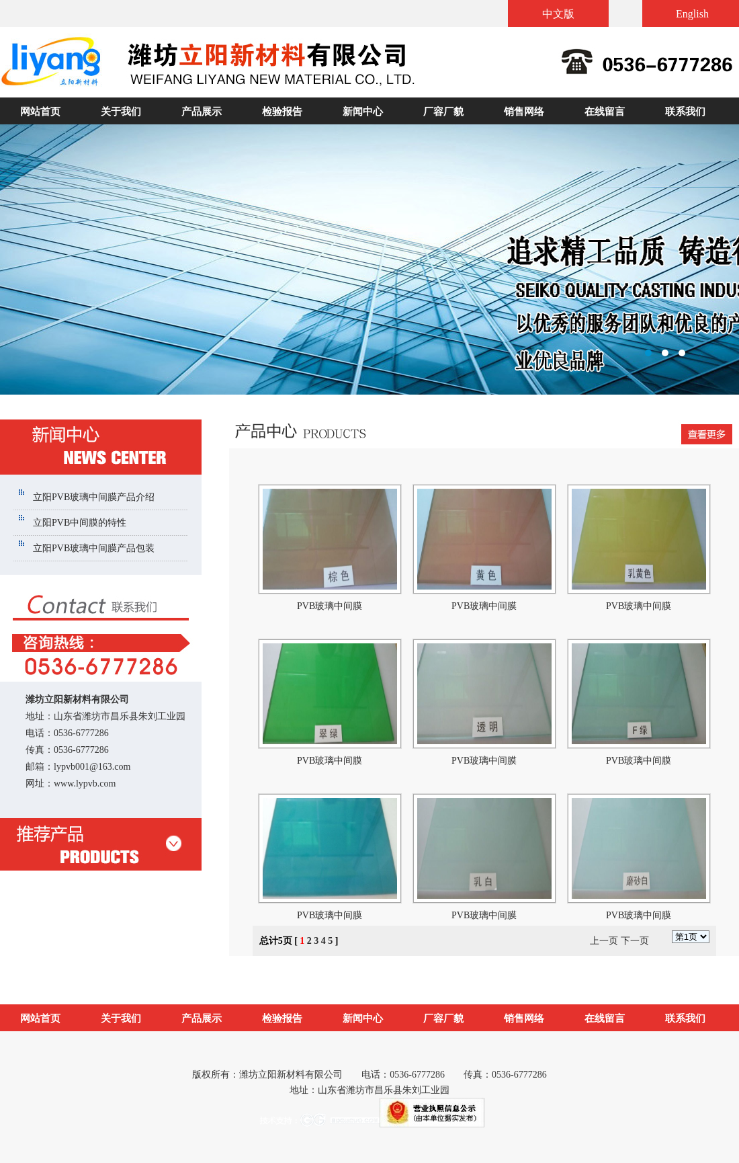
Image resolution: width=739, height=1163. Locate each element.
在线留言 (604, 111)
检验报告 (282, 111)
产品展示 (201, 111)
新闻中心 (363, 111)
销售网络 (524, 111)
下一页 (635, 941)
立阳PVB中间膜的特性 (79, 523)
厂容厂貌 (443, 111)
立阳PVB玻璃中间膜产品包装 (94, 548)
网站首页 (40, 111)
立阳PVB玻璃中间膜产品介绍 (94, 497)
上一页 (604, 941)
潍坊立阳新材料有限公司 (369, 259)
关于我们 (121, 111)
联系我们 (685, 111)
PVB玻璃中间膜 (329, 606)
